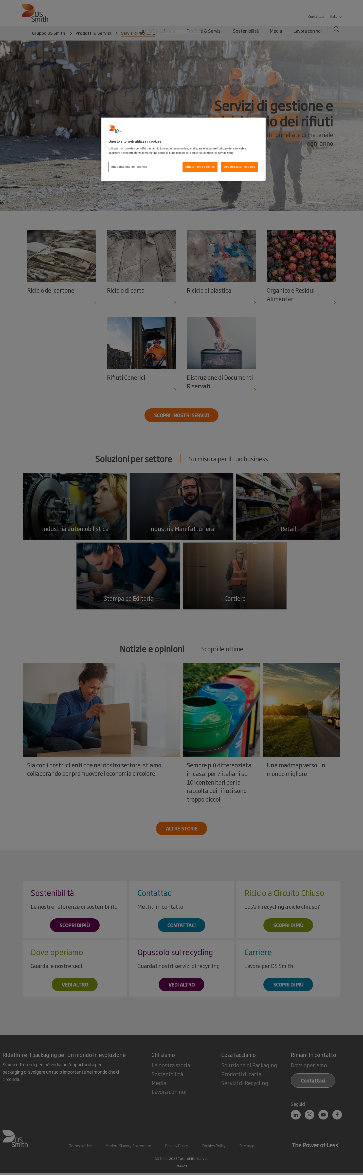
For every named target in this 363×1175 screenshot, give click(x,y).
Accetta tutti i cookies (239, 166)
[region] (183, 149)
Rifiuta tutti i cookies (200, 166)
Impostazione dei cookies (129, 166)
